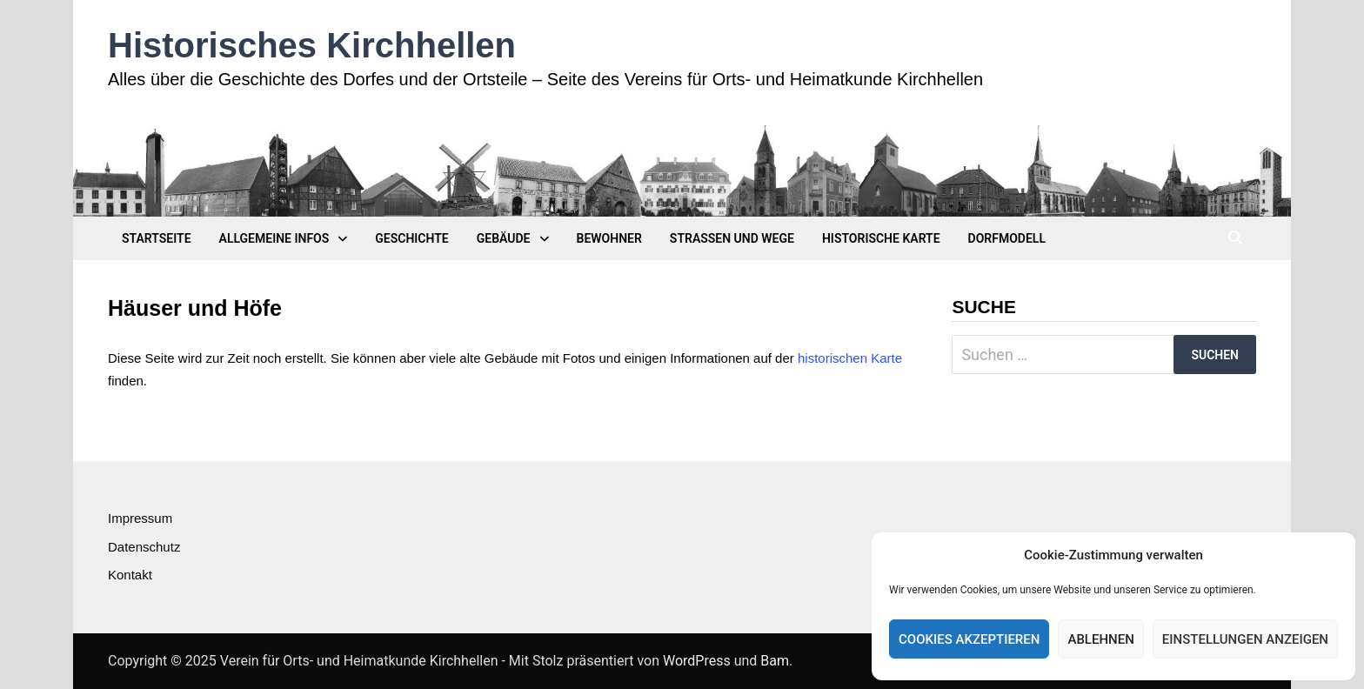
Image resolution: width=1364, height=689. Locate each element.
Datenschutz (144, 546)
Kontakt (130, 574)
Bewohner (609, 238)
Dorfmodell (1007, 238)
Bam (774, 660)
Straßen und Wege (732, 238)
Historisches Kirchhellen (312, 45)
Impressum (140, 518)
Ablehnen (1100, 639)
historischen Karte (850, 358)
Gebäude (504, 238)
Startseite (156, 238)
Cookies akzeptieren (969, 639)
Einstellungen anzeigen (1245, 639)
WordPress (697, 660)
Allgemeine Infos (274, 238)
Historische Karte (881, 238)
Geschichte (411, 238)
